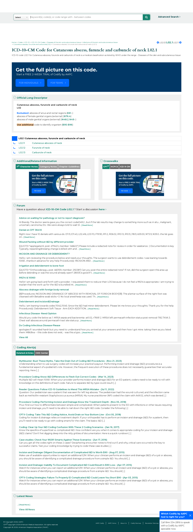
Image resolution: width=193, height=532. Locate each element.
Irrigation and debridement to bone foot (41, 266)
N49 (71, 119)
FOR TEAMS (57, 83)
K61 (69, 113)
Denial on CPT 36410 (30, 230)
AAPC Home (112, 523)
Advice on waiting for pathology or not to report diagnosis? (52, 218)
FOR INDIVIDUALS (28, 83)
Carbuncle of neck (42, 152)
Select (18, 17)
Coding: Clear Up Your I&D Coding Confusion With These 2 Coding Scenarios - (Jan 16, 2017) (69, 427)
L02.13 (22, 152)
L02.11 (22, 143)
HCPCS (114, 166)
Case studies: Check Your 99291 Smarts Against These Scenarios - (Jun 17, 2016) (63, 440)
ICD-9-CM (125, 166)
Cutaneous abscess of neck (47, 143)
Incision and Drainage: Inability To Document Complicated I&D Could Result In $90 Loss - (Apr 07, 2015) (75, 465)
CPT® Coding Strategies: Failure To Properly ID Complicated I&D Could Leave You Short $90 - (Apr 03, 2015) (78, 477)
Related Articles (25, 353)
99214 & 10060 (27, 277)
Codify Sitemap (136, 523)
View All (23, 337)
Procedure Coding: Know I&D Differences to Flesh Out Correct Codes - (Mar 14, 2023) (66, 377)
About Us (123, 523)
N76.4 (67, 116)
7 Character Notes (27, 166)
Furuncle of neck (41, 148)
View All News (27, 509)
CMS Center (42, 353)
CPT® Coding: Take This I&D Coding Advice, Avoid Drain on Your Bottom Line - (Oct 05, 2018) (70, 414)
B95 (65, 124)
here (102, 209)
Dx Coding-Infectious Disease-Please (39, 325)
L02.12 (22, 148)
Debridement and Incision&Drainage (39, 301)
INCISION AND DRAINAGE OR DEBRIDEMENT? (44, 254)
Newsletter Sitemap (152, 523)
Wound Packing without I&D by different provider (46, 242)
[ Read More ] (87, 225)
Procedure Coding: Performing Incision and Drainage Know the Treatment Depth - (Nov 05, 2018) (72, 402)
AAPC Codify (100, 523)
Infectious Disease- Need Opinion (37, 313)
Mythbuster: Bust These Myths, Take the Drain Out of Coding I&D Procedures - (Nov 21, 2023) (70, 361)
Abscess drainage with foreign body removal (44, 289)
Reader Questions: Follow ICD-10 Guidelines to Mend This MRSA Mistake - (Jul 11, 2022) (66, 389)
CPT (106, 166)
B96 (70, 124)
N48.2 (65, 119)
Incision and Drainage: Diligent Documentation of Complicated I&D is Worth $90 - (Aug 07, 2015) (72, 452)
